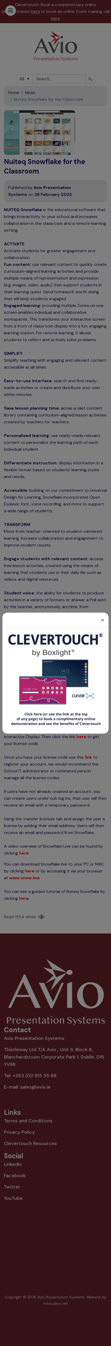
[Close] (102, 612)
